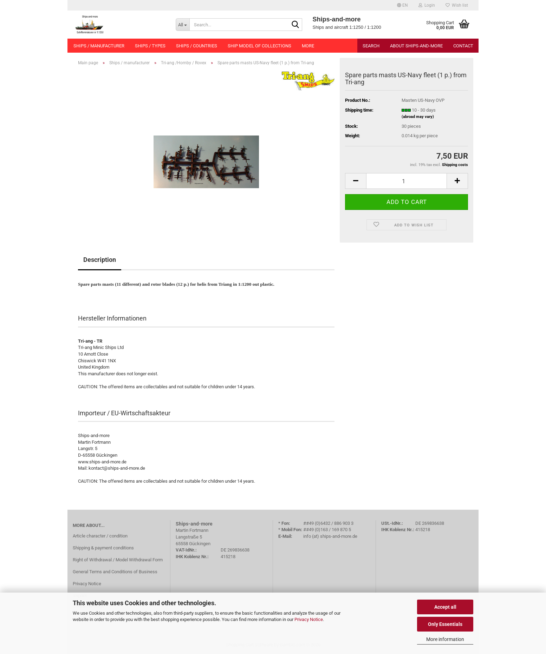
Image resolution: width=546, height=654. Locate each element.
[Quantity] (406, 181)
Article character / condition (100, 536)
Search (371, 45)
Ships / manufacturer (98, 45)
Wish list (457, 5)
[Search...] (182, 24)
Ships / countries (196, 45)
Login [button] (426, 5)
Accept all (445, 607)
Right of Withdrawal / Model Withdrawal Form (118, 559)
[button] (402, 5)
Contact (463, 45)
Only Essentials (445, 624)
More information (445, 639)
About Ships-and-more (416, 45)
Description (99, 259)
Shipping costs (455, 165)
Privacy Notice (308, 619)
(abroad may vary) (418, 116)
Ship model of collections (259, 45)
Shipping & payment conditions (103, 547)
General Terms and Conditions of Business (115, 571)
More (308, 45)
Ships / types (150, 45)
